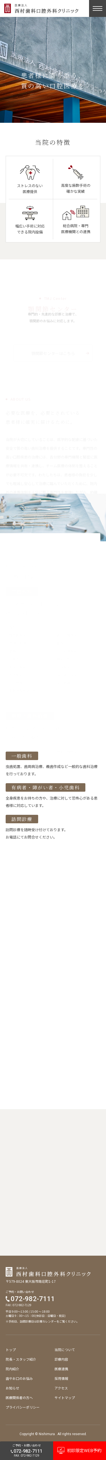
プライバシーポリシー (23, 1407)
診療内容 (61, 1359)
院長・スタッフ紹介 (21, 1359)
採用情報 (61, 1378)
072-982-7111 (33, 1298)
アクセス (61, 1387)
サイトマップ (65, 1397)
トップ (11, 1349)
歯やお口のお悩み (19, 1378)
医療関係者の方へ (19, 1397)
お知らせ (12, 1387)
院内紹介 (12, 1368)
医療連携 (61, 1368)
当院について (65, 1349)
